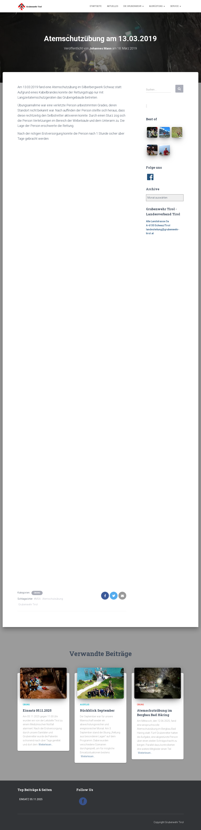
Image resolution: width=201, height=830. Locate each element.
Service (175, 6)
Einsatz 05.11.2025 (37, 710)
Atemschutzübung (52, 598)
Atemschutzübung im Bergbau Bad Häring (154, 712)
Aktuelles (112, 6)
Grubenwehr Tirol (28, 604)
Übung (37, 593)
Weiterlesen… (46, 744)
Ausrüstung (157, 6)
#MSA (37, 598)
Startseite (96, 6)
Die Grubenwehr (133, 6)
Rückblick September (97, 710)
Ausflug (84, 704)
